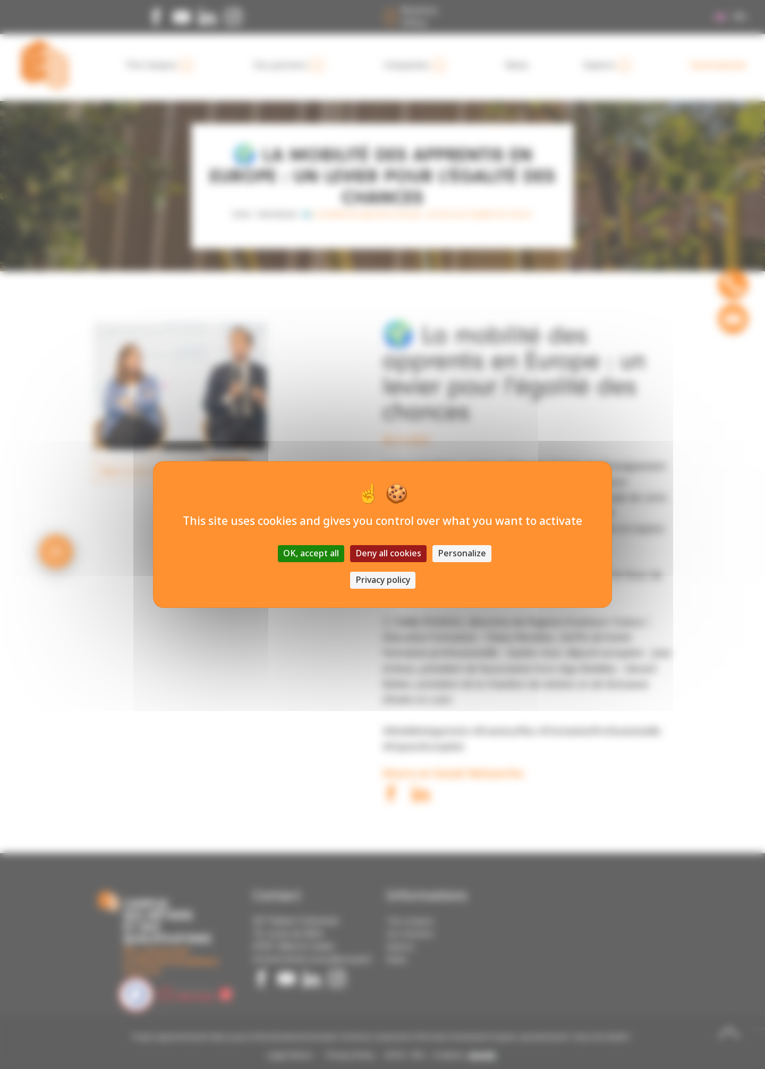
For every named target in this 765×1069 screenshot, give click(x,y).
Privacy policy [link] (382, 580)
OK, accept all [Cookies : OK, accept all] (311, 553)
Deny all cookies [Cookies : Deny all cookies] (388, 553)
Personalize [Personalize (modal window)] (462, 553)
